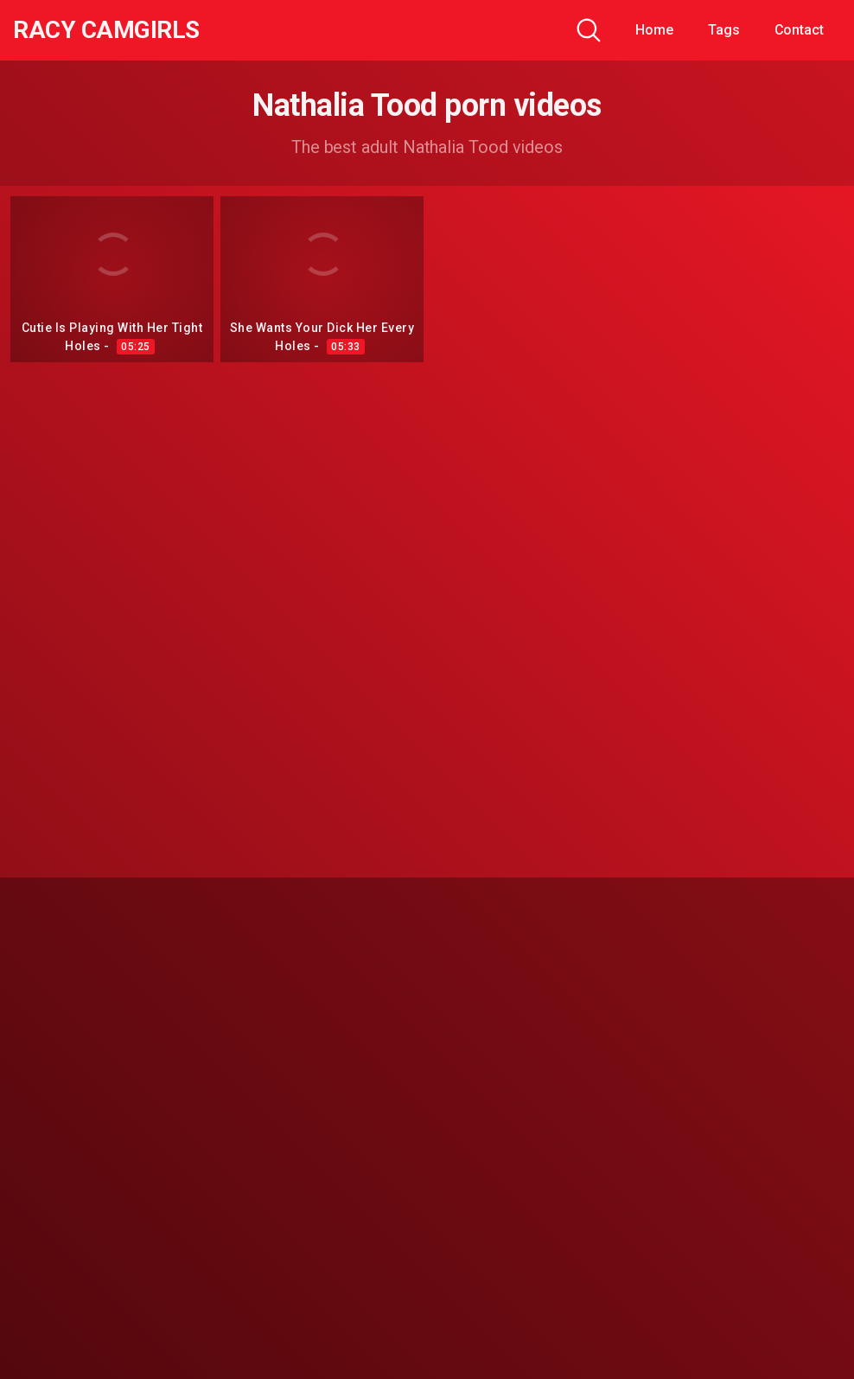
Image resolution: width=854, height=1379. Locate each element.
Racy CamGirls (106, 30)
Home (654, 30)
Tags (724, 30)
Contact (799, 30)
